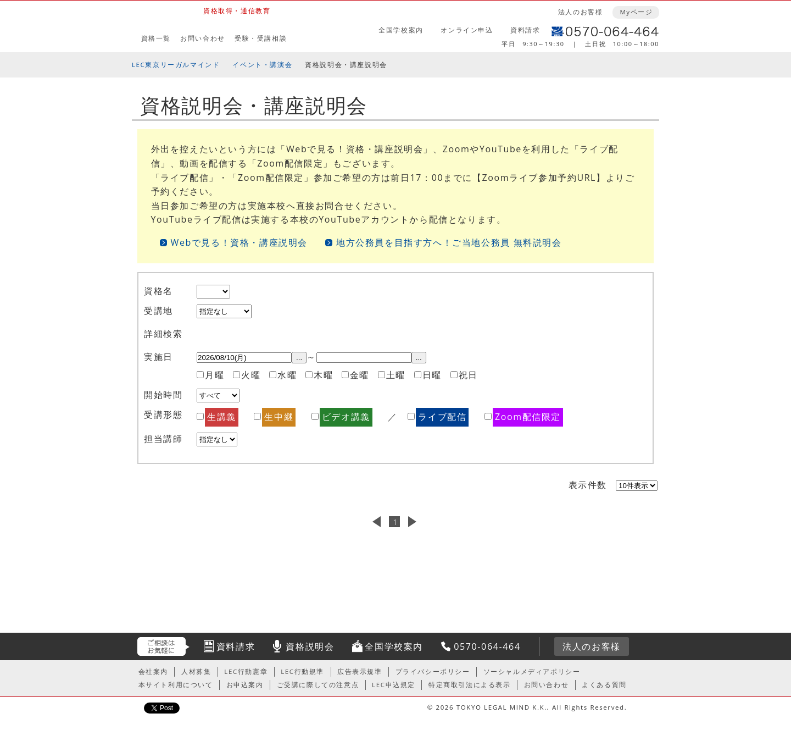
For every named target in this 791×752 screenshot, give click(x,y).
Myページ (636, 12)
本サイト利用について (175, 685)
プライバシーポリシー (433, 671)
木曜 (323, 375)
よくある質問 (604, 685)
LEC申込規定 (393, 685)
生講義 (221, 417)
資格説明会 (310, 646)
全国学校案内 (401, 30)
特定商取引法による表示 (469, 685)
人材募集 (196, 671)
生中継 (278, 417)
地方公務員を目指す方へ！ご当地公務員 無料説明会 (449, 242)
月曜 (214, 375)
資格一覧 (156, 38)
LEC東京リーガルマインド (176, 64)
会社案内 (153, 671)
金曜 (359, 375)
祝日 (468, 375)
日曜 (432, 375)
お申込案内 (245, 685)
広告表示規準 (359, 671)
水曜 (287, 375)
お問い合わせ (202, 38)
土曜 (395, 375)
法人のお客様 (580, 12)
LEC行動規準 (302, 671)
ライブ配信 (442, 417)
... (299, 357)
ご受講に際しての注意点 (318, 685)
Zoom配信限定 (528, 417)
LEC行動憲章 (246, 671)
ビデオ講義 (346, 417)
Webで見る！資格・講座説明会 (239, 242)
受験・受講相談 (261, 38)
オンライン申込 (467, 30)
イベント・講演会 (262, 64)
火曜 (250, 375)
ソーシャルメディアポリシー (532, 671)
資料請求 (525, 30)
